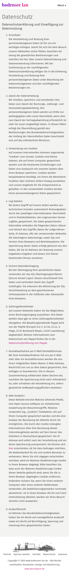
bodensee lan (15, 5)
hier (11, 448)
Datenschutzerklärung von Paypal (28, 343)
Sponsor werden (22, 554)
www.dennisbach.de (35, 569)
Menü (61, 5)
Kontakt (36, 554)
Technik (7, 554)
